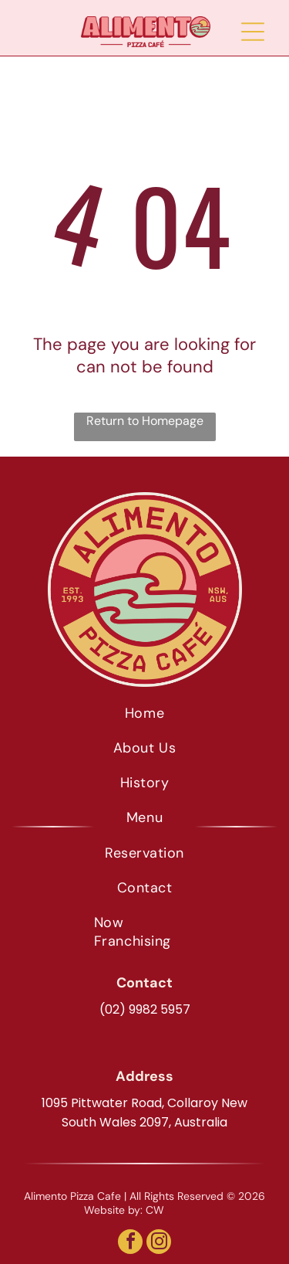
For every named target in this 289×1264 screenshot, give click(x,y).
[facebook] (130, 1243)
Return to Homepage (144, 421)
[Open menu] (252, 31)
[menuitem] (144, 712)
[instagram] (158, 1243)
